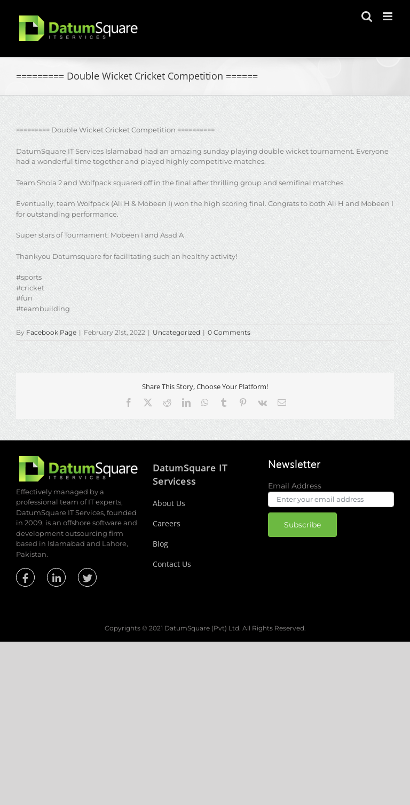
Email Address (294, 486)
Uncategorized (176, 332)
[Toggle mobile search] (366, 16)
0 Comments (229, 332)
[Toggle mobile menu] (388, 16)
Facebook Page (51, 332)
